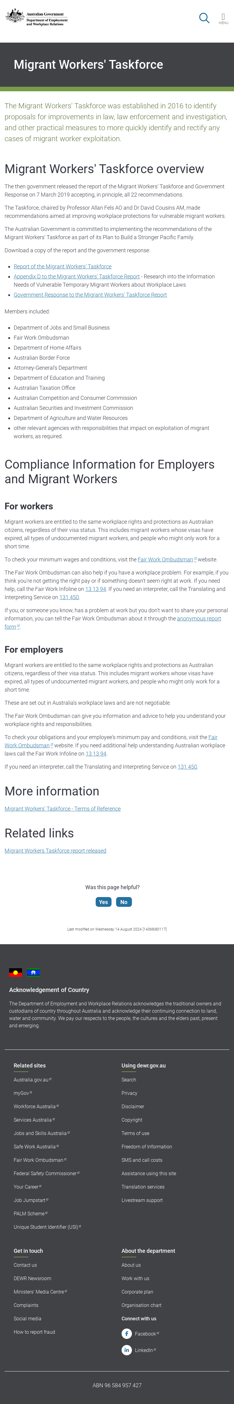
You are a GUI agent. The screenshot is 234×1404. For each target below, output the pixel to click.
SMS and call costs (142, 1160)
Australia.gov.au (31, 1080)
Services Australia (33, 1120)
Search (129, 1080)
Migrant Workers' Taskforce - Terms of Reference (63, 808)
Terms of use (135, 1133)
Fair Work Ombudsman (165, 559)
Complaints (26, 1305)
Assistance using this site (149, 1173)
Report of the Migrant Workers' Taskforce (63, 266)
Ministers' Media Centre (39, 1292)
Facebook (145, 1334)
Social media (27, 1319)
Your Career (26, 1187)
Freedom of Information (147, 1147)
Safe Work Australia (35, 1147)
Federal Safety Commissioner (45, 1173)
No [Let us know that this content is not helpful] (124, 902)
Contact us (25, 1265)
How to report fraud (34, 1332)
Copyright (132, 1120)
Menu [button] (223, 23)
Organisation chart (141, 1305)
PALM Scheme (29, 1214)
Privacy (129, 1093)
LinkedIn (144, 1350)
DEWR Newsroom (32, 1278)
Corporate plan (137, 1292)
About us (131, 1265)
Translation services (143, 1187)
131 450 (69, 597)
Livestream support (142, 1200)
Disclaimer (133, 1106)
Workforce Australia (35, 1106)
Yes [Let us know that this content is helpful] (104, 902)
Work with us (135, 1278)
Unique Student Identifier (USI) (46, 1227)
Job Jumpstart (29, 1200)
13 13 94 (95, 589)
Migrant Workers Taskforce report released (55, 850)
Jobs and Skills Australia (40, 1133)
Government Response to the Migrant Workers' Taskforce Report (90, 295)
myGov (21, 1093)
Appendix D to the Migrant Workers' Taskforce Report (77, 276)
